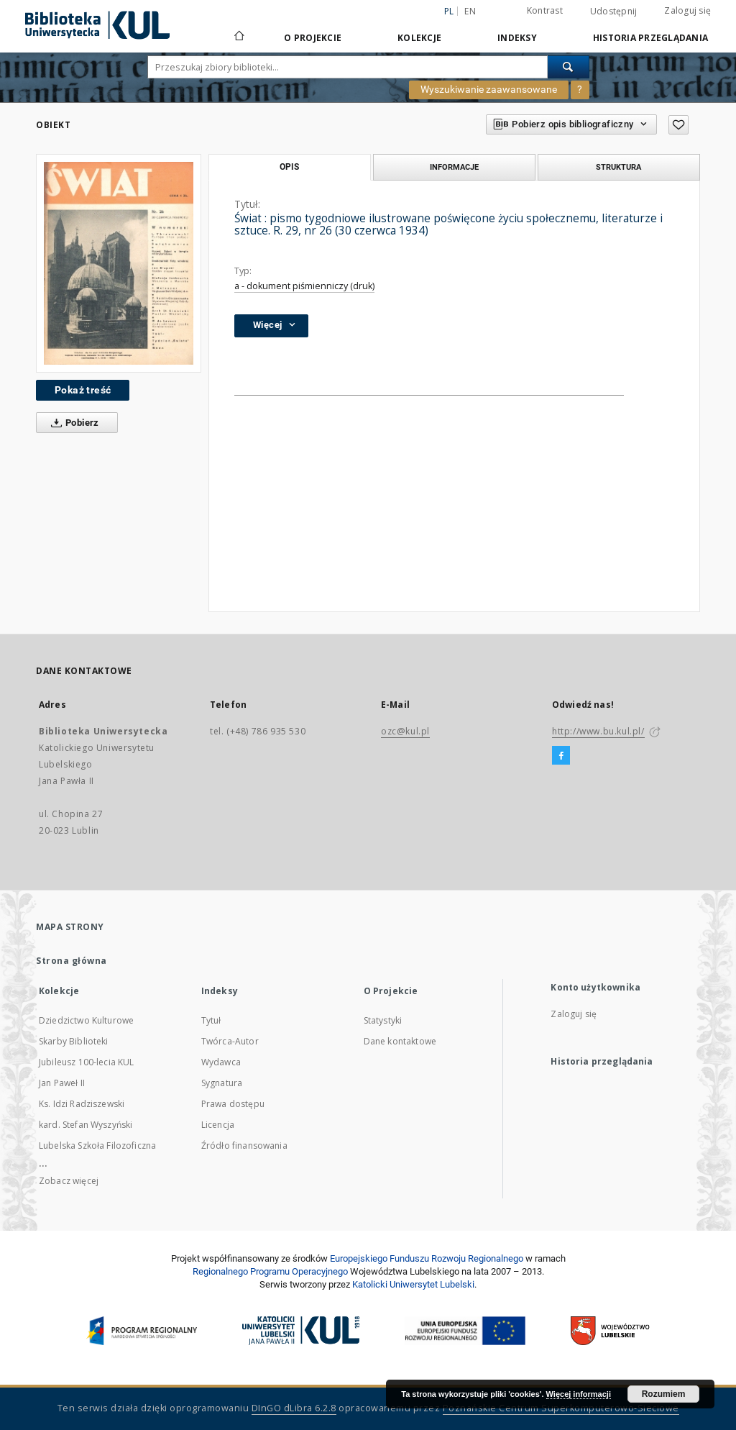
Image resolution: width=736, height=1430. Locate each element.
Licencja (217, 1125)
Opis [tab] (289, 167)
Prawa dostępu (232, 1104)
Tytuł (211, 1020)
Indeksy (517, 38)
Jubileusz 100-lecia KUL (86, 1062)
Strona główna (71, 961)
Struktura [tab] (618, 167)
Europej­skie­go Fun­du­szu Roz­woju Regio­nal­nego (426, 1258)
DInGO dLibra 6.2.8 (294, 1408)
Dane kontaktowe (400, 1041)
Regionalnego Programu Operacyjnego (270, 1271)
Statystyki (383, 1020)
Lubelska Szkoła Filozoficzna (97, 1145)
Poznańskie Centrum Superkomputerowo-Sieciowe (561, 1408)
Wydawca (221, 1062)
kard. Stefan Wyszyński (85, 1125)
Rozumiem (664, 1394)
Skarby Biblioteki (74, 1041)
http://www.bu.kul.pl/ (598, 731)
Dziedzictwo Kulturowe (86, 1020)
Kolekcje (419, 38)
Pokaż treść (83, 390)
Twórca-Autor (230, 1041)
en (470, 11)
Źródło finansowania (244, 1145)
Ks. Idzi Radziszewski (81, 1104)
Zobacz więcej (68, 1181)
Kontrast (545, 10)
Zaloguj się (687, 10)
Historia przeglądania (650, 38)
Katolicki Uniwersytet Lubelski (413, 1284)
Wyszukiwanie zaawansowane (488, 89)
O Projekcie (312, 38)
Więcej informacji (578, 1394)
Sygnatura (221, 1083)
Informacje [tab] (454, 167)
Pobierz (72, 423)
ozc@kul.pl (405, 731)
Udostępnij (614, 11)
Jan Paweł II (62, 1083)
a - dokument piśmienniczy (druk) (304, 286)
